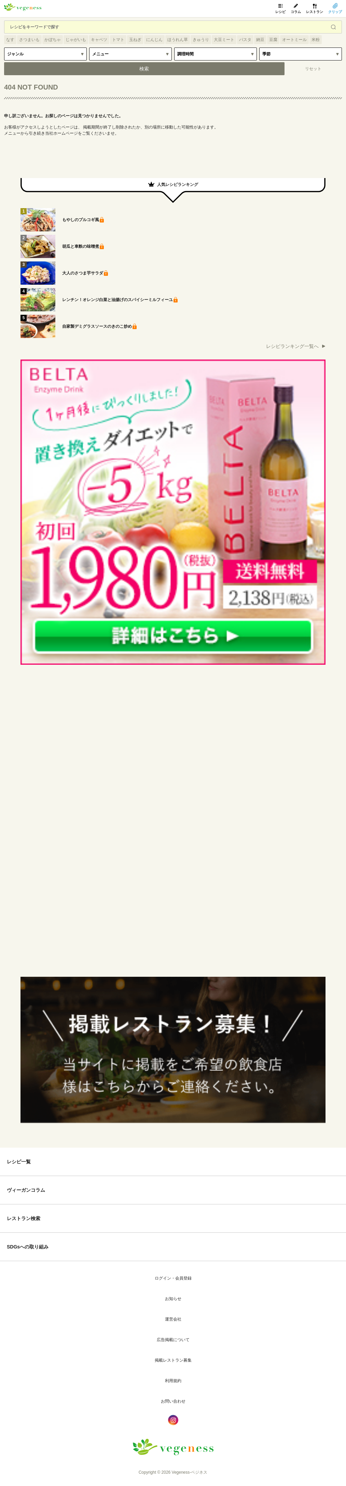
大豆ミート (224, 39)
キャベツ (99, 39)
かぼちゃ (52, 39)
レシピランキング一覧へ (292, 346)
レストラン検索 (23, 1218)
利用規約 (173, 1380)
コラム (296, 12)
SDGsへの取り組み (28, 1246)
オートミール (294, 39)
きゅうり (201, 39)
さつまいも (29, 39)
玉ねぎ (135, 39)
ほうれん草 (177, 39)
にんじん (154, 39)
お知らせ (173, 1298)
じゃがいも (76, 39)
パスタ (245, 39)
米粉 (316, 39)
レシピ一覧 (19, 1161)
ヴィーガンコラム (26, 1190)
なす (10, 39)
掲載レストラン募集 (173, 1360)
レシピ (280, 12)
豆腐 (273, 39)
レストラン (314, 12)
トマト (118, 39)
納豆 (260, 39)
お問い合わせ (173, 1401)
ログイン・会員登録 (173, 1278)
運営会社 (173, 1319)
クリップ (335, 12)
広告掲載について (173, 1339)
